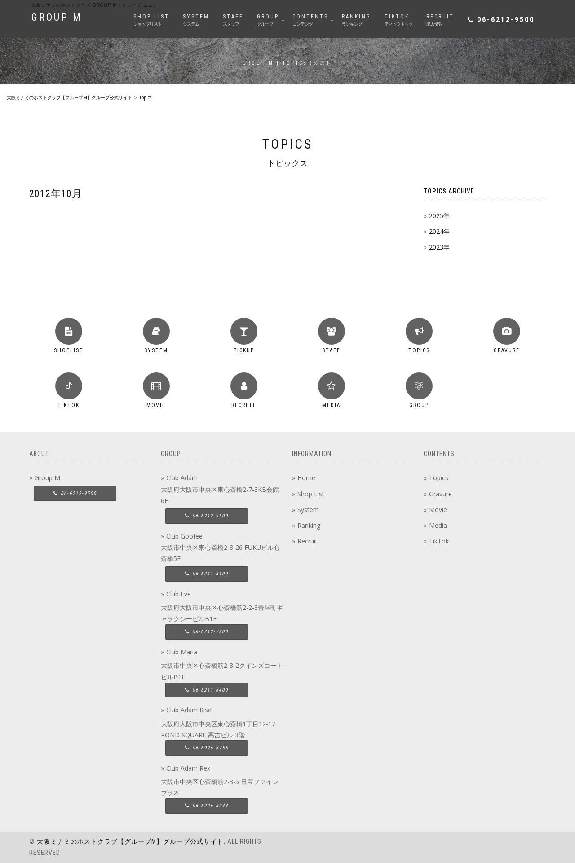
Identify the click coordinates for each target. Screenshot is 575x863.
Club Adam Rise (189, 709)
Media (438, 525)
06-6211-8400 (206, 690)
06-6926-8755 (206, 748)
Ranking (308, 525)
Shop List (310, 494)
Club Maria (181, 652)
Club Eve (178, 594)
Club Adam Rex (188, 768)
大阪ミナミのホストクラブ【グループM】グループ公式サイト (130, 841)
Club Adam (182, 477)
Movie (438, 509)
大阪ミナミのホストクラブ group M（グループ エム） (94, 5)
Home (306, 477)
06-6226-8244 (206, 806)
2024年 (439, 231)
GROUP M (56, 17)
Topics (438, 477)
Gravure (440, 494)
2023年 (439, 247)
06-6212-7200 (206, 632)
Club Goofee (184, 536)
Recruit (307, 541)
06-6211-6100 (206, 574)
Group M (47, 477)
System (308, 509)
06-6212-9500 (506, 19)
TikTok (439, 541)
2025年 (439, 215)
